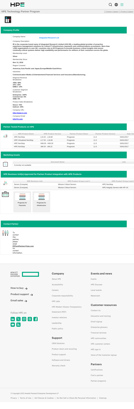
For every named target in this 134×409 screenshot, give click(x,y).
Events (93, 279)
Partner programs (98, 381)
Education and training (101, 316)
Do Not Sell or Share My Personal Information (76, 398)
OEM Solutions (58, 343)
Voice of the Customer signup (104, 355)
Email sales (19, 300)
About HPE (56, 279)
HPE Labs (56, 301)
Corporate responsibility (62, 296)
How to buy (19, 287)
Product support (22, 294)
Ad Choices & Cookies (44, 398)
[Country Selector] (116, 4)
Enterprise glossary (99, 327)
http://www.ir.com (20, 113)
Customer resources (104, 305)
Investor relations (59, 317)
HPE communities (98, 338)
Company (58, 273)
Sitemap (103, 398)
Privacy (14, 398)
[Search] (110, 4)
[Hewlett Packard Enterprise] (26, 274)
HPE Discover (96, 284)
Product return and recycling (64, 349)
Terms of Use (25, 398)
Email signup (96, 321)
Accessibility (57, 284)
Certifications (97, 370)
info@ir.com (18, 119)
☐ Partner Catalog (111, 12)
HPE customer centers (100, 344)
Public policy (57, 328)
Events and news (101, 273)
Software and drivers (61, 360)
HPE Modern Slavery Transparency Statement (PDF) (67, 309)
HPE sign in (96, 349)
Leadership (56, 323)
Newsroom (95, 296)
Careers (55, 290)
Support (57, 337)
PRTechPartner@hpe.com (23, 246)
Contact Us (95, 310)
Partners (96, 364)
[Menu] (121, 4)
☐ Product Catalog (126, 12)
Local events (96, 290)
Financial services (98, 333)
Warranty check (58, 365)
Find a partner (97, 375)
